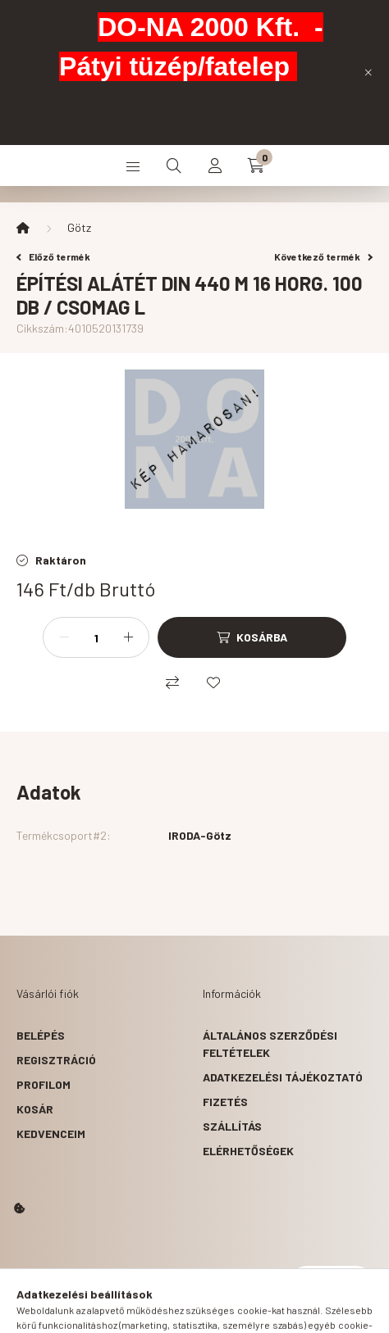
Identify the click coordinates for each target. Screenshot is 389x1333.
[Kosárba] (252, 637)
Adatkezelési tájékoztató (283, 1077)
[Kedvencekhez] (213, 682)
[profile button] (215, 165)
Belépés (40, 1035)
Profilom (43, 1084)
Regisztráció (56, 1060)
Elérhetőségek (248, 1151)
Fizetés (225, 1102)
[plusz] (128, 637)
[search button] (174, 165)
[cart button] (256, 165)
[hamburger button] (133, 165)
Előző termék (53, 256)
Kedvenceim (50, 1133)
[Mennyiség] (96, 637)
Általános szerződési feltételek (270, 1043)
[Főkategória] (23, 228)
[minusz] (64, 637)
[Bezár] (368, 72)
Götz (79, 227)
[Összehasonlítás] (172, 682)
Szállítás (232, 1126)
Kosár (34, 1109)
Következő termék (323, 256)
